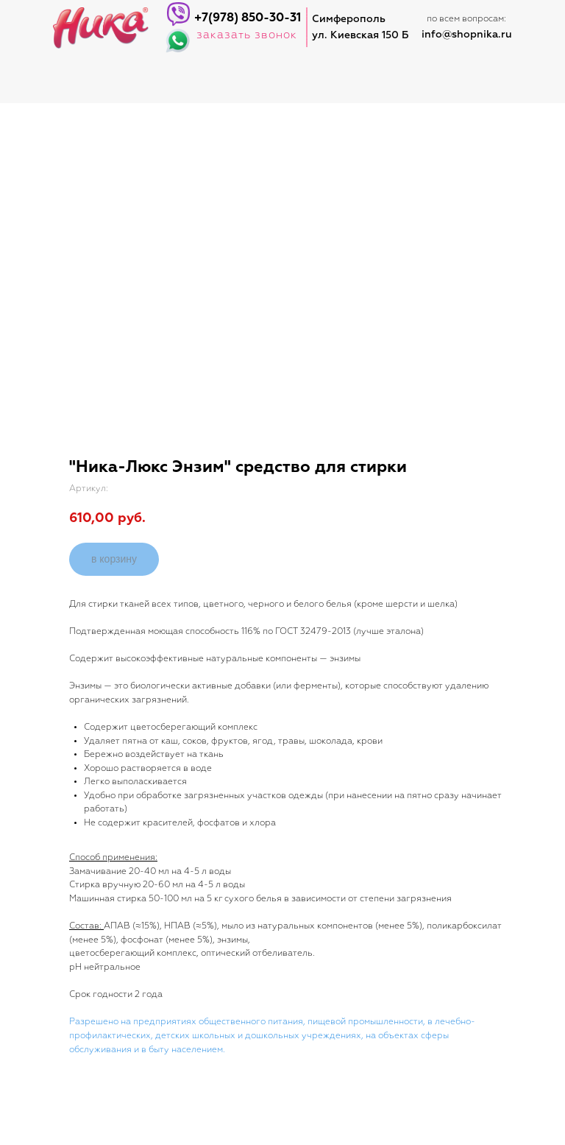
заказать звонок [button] (246, 34)
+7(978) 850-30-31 (247, 18)
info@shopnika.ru (467, 34)
